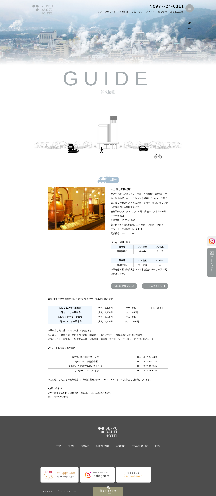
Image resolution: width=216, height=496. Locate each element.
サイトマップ (46, 491)
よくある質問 (176, 12)
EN (189, 29)
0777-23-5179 (61, 397)
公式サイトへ (155, 286)
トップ (98, 12)
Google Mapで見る (123, 286)
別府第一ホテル (42, 10)
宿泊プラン (110, 12)
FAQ (157, 446)
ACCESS (120, 446)
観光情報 (162, 12)
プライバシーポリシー (66, 491)
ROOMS (85, 446)
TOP (58, 446)
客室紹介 (123, 12)
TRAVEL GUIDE (140, 446)
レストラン (136, 12)
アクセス (150, 12)
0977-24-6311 (168, 7)
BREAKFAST (102, 446)
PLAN (71, 446)
